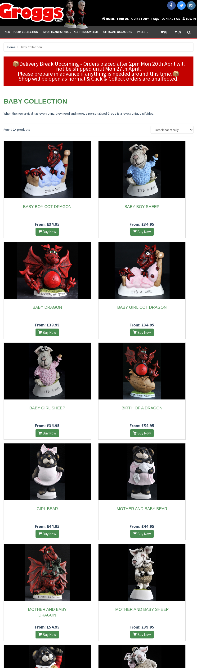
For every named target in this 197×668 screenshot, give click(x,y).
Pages (142, 32)
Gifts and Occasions (119, 32)
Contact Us (170, 19)
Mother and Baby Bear (98, 408)
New (7, 32)
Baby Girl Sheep (98, 307)
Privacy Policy (109, 651)
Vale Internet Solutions (154, 651)
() (164, 32)
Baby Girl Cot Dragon (32, 307)
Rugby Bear (98, 509)
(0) (178, 32)
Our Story (140, 19)
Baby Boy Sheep (98, 206)
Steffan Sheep (98, 609)
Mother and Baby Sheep (32, 509)
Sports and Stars (57, 32)
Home (108, 19)
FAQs (155, 19)
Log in (189, 19)
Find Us (123, 19)
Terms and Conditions (82, 651)
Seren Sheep (164, 509)
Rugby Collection (27, 32)
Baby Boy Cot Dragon (33, 206)
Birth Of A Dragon (164, 307)
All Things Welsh (87, 32)
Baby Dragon (164, 206)
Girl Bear (33, 408)
